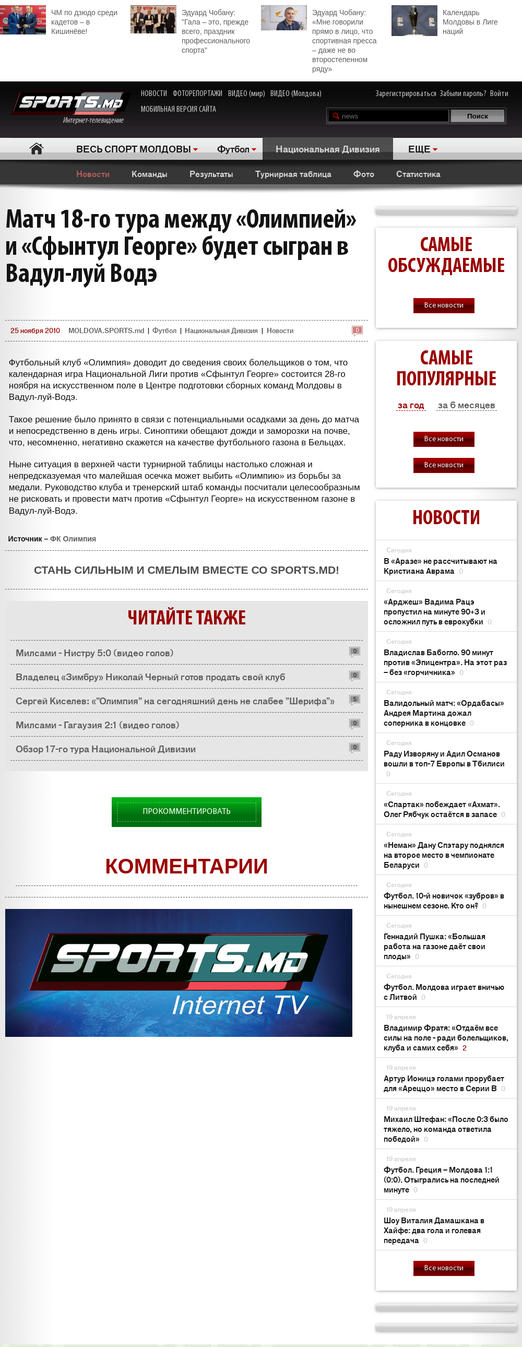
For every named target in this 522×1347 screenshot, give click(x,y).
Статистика (418, 173)
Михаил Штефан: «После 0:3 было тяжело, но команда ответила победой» (446, 1128)
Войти (499, 94)
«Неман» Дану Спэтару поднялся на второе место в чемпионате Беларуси (444, 854)
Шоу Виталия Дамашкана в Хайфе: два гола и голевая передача (434, 1230)
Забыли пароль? (463, 94)
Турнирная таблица (293, 173)
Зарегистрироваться (406, 94)
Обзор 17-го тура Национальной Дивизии (106, 748)
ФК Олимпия (73, 539)
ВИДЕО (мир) (246, 94)
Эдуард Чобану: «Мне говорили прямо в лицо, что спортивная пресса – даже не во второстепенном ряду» (318, 39)
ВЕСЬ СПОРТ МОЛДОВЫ (133, 148)
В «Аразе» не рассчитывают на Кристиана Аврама (440, 565)
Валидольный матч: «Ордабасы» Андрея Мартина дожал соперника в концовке (444, 712)
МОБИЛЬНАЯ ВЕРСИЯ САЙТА (178, 109)
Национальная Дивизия (328, 148)
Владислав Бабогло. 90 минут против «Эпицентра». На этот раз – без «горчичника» (445, 662)
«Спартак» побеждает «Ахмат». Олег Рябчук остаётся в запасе (444, 809)
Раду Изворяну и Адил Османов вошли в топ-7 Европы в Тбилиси (444, 763)
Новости (93, 173)
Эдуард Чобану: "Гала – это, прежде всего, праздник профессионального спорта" (190, 29)
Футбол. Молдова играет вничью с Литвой (444, 991)
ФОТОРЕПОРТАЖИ (197, 94)
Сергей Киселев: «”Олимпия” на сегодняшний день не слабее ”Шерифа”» (175, 700)
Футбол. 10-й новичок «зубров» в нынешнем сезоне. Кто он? (444, 900)
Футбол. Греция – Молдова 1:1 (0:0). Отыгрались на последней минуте (442, 1179)
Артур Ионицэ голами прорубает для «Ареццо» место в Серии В (444, 1083)
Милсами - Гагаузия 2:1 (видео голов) (98, 724)
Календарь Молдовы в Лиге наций (445, 20)
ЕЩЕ (419, 148)
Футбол (233, 148)
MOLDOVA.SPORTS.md (106, 330)
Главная (36, 148)
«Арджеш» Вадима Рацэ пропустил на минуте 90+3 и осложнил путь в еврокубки (438, 611)
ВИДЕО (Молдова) (296, 94)
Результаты (211, 173)
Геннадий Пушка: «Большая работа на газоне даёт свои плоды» (434, 946)
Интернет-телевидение (70, 108)
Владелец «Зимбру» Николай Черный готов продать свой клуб (150, 676)
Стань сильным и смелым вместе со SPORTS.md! (186, 570)
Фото (363, 173)
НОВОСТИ (154, 94)
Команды (150, 173)
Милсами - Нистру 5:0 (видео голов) (95, 652)
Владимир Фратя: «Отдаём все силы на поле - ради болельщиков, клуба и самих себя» (446, 1037)
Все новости (444, 306)
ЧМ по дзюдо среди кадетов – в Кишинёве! (58, 20)
